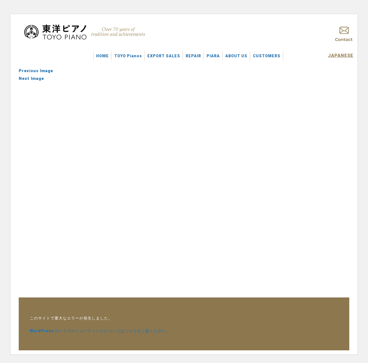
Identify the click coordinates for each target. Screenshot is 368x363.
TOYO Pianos (128, 56)
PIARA (213, 56)
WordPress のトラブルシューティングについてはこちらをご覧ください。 (100, 331)
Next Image (31, 78)
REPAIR (193, 56)
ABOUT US (236, 56)
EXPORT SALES (163, 56)
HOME (102, 56)
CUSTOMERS (266, 56)
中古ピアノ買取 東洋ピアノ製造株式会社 (85, 32)
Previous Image (36, 70)
